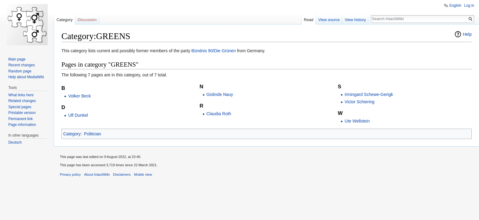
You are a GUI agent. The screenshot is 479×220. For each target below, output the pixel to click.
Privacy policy (70, 174)
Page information (22, 125)
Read (308, 19)
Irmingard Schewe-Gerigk (369, 94)
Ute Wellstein (357, 121)
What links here (21, 95)
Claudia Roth (219, 113)
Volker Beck (79, 96)
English (455, 5)
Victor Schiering (360, 101)
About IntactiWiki (97, 174)
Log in (469, 5)
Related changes (22, 101)
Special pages (19, 107)
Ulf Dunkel (78, 115)
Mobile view (143, 174)
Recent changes (21, 65)
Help (467, 34)
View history (355, 19)
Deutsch (15, 142)
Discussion (87, 19)
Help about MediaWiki (26, 77)
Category (72, 133)
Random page (19, 71)
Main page (16, 59)
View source (329, 19)
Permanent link (20, 119)
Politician (92, 133)
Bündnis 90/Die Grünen (214, 50)
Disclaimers (122, 174)
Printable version (21, 113)
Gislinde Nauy (220, 94)
